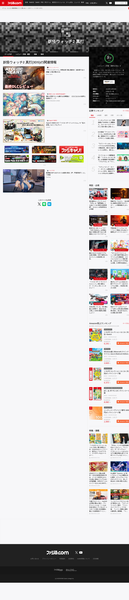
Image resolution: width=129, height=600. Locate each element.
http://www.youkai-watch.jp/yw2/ (115, 103)
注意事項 (70, 576)
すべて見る (126, 112)
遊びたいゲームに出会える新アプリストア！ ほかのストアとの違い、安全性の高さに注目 (120, 293)
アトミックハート (54, 69)
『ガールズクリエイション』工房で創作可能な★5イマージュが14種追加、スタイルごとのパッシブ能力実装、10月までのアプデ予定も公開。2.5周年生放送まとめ (119, 265)
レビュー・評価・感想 (23, 55)
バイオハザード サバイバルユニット (100, 287)
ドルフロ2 (52, 172)
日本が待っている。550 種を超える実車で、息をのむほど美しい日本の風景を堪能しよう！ (98, 319)
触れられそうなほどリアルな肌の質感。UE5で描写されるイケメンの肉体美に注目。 (98, 263)
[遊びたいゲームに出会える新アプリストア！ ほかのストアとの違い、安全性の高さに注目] (120, 282)
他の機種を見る (113, 95)
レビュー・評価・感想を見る (108, 67)
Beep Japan (49, 76)
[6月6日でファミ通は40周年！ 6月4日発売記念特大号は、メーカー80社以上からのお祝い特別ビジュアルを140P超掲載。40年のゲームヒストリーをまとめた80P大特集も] (98, 481)
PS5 (42, 3)
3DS (66, 46)
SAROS (118, 200)
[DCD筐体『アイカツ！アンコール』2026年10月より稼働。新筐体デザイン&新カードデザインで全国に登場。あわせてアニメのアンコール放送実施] (123, 136)
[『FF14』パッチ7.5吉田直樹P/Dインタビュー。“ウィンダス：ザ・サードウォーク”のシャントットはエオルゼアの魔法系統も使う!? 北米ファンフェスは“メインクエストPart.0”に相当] (120, 451)
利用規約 (62, 576)
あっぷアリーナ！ (120, 287)
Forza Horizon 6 (98, 313)
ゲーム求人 (70, 3)
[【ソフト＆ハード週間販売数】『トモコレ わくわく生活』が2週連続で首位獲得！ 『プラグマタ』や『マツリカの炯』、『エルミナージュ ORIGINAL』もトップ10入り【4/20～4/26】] (123, 159)
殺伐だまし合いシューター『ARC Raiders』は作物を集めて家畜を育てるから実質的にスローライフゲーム (98, 235)
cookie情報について (81, 576)
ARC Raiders (97, 228)
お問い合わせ (37, 576)
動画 (84, 3)
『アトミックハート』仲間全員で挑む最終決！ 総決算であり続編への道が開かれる (65, 73)
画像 (35, 55)
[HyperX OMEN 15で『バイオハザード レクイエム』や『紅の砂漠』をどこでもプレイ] (24, 132)
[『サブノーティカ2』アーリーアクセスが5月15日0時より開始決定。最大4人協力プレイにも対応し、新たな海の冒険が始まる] (123, 147)
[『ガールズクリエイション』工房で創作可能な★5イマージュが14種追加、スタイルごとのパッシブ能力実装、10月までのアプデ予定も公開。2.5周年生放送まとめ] (120, 251)
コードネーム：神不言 (100, 256)
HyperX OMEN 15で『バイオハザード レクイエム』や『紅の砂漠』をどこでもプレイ (66, 126)
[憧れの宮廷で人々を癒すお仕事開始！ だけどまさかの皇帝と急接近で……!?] (24, 106)
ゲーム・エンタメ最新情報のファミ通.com (14, 8)
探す (111, 83)
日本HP (48, 129)
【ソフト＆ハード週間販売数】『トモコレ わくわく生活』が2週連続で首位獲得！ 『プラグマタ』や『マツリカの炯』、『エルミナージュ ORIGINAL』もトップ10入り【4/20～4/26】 (107, 160)
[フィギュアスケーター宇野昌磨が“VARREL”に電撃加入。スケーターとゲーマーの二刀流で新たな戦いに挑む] (123, 124)
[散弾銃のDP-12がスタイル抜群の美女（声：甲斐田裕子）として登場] (24, 182)
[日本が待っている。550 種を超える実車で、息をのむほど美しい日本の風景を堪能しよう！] (98, 308)
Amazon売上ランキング (100, 336)
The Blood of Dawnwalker (122, 228)
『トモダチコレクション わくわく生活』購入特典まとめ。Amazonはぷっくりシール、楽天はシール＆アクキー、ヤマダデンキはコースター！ (98, 463)
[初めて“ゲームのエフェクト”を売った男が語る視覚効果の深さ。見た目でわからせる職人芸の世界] (120, 308)
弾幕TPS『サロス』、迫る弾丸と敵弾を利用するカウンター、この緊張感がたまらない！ (119, 206)
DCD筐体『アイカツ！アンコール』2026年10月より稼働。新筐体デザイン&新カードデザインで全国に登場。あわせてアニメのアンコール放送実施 (107, 137)
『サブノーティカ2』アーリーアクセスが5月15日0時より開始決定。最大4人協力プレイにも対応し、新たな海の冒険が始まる (107, 148)
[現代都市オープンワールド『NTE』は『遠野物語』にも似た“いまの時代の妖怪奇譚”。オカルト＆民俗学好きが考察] (98, 195)
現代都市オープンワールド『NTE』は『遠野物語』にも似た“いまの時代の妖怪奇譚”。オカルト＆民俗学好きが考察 (98, 207)
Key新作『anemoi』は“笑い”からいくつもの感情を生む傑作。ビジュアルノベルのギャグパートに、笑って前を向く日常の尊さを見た (119, 493)
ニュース (78, 3)
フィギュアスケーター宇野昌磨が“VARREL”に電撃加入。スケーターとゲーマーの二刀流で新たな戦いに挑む (106, 125)
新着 (26, 3)
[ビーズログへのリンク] (71, 587)
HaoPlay (48, 179)
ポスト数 (119, 117)
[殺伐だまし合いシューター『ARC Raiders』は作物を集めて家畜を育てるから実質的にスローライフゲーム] (98, 223)
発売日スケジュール (59, 3)
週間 (106, 117)
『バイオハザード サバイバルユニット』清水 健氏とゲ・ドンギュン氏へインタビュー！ (98, 293)
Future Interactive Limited (53, 103)
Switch (38, 3)
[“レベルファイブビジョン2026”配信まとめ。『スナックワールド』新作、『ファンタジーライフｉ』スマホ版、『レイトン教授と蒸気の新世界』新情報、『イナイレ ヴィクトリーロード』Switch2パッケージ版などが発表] (120, 510)
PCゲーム (48, 3)
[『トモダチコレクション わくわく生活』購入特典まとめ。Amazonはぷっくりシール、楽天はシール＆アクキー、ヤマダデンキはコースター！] (98, 451)
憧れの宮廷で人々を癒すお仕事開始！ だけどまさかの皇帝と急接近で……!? (65, 99)
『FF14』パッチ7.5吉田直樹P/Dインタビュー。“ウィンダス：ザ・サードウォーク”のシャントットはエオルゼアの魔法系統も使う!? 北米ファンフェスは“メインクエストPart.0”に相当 (120, 464)
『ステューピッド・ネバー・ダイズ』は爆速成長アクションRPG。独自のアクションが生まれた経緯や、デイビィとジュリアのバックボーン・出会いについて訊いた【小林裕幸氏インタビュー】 (106, 172)
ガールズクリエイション (122, 256)
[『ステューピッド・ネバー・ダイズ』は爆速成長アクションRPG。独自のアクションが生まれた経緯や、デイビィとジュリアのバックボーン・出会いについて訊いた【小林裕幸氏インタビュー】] (123, 171)
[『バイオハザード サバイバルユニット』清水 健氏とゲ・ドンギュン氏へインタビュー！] (98, 282)
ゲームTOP (8, 55)
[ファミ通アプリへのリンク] (58, 587)
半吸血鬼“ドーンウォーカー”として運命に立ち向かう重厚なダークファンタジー (119, 234)
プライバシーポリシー (51, 576)
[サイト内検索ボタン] (121, 3)
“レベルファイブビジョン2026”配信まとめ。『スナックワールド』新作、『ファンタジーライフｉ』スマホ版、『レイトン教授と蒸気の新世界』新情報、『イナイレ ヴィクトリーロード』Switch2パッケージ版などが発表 (119, 523)
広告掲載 (92, 576)
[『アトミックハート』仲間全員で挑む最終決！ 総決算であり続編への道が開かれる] (24, 79)
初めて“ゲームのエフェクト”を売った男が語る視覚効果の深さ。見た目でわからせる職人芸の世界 (119, 320)
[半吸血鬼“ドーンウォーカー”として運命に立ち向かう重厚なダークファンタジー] (120, 223)
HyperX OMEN (53, 122)
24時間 (99, 117)
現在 (92, 117)
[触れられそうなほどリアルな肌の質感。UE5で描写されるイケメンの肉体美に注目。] (98, 251)
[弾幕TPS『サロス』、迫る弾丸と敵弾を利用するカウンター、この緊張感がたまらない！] (120, 195)
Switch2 (31, 3)
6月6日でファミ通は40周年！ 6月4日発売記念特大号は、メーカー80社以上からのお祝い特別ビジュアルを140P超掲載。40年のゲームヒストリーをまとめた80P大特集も (98, 493)
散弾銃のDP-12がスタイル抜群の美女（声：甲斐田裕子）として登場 (65, 176)
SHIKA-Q (118, 313)
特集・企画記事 (92, 3)
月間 (112, 117)
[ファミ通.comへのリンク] (14, 3)
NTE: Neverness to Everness (100, 200)
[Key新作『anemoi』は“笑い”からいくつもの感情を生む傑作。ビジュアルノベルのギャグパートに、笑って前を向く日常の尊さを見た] (120, 481)
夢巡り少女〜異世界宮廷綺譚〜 (57, 95)
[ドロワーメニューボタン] (3, 3)
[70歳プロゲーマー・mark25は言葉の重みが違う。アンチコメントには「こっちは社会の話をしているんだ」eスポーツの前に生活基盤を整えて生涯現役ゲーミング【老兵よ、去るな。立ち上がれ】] (98, 510)
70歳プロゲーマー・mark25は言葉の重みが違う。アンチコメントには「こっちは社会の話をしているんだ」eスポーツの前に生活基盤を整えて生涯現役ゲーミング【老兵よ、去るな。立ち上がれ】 (98, 523)
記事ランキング (96, 112)
